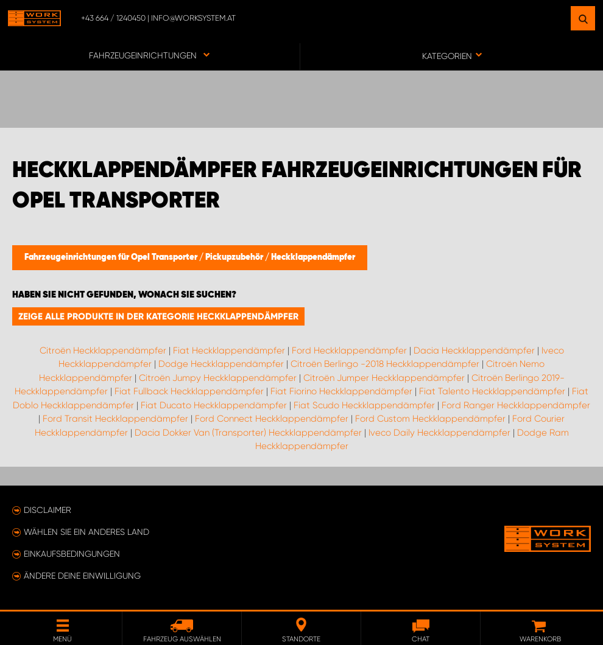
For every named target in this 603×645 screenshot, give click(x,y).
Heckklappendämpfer (313, 257)
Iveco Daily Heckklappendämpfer (439, 432)
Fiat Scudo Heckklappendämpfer (364, 405)
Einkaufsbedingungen (72, 554)
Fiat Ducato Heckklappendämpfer (214, 405)
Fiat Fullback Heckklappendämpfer (189, 391)
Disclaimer (47, 510)
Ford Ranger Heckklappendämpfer (516, 405)
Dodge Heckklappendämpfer (221, 363)
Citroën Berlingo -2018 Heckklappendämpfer (385, 363)
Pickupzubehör (235, 257)
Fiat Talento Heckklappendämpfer (492, 391)
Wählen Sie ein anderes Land (86, 532)
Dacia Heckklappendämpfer (474, 350)
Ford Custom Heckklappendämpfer (430, 418)
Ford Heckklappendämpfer (349, 350)
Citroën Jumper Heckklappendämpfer (384, 377)
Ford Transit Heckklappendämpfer (115, 418)
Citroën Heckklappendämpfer (103, 350)
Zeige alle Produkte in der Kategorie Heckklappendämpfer (158, 316)
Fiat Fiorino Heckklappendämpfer (341, 391)
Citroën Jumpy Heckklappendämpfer (218, 377)
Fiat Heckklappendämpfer (229, 350)
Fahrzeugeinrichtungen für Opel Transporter (111, 257)
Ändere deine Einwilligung (82, 575)
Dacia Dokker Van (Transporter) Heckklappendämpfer (248, 432)
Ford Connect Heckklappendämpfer (271, 418)
